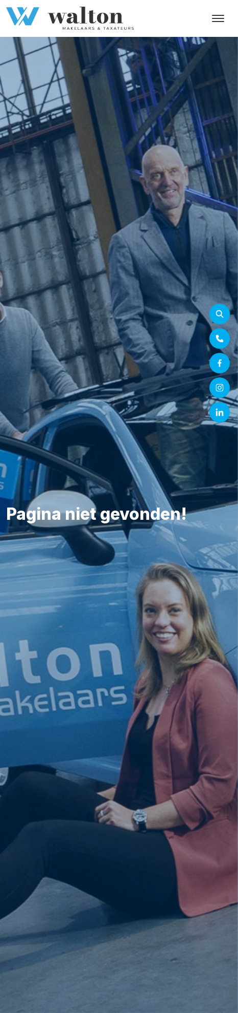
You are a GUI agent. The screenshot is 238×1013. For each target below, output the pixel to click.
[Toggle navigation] (218, 18)
